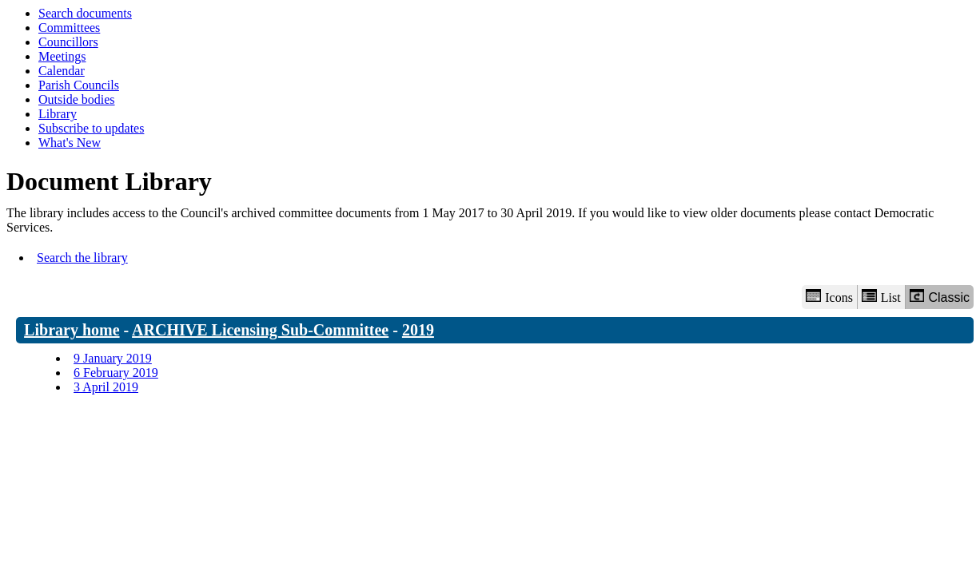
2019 (418, 330)
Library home (71, 330)
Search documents (85, 13)
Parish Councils (78, 85)
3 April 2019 (106, 387)
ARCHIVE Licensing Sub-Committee (260, 330)
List (881, 296)
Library (57, 114)
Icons (829, 296)
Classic (940, 296)
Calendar (61, 70)
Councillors (68, 42)
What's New (69, 142)
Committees (69, 27)
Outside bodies (76, 99)
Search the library (82, 257)
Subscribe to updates (91, 128)
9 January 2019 (113, 358)
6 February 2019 (116, 372)
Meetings (62, 56)
